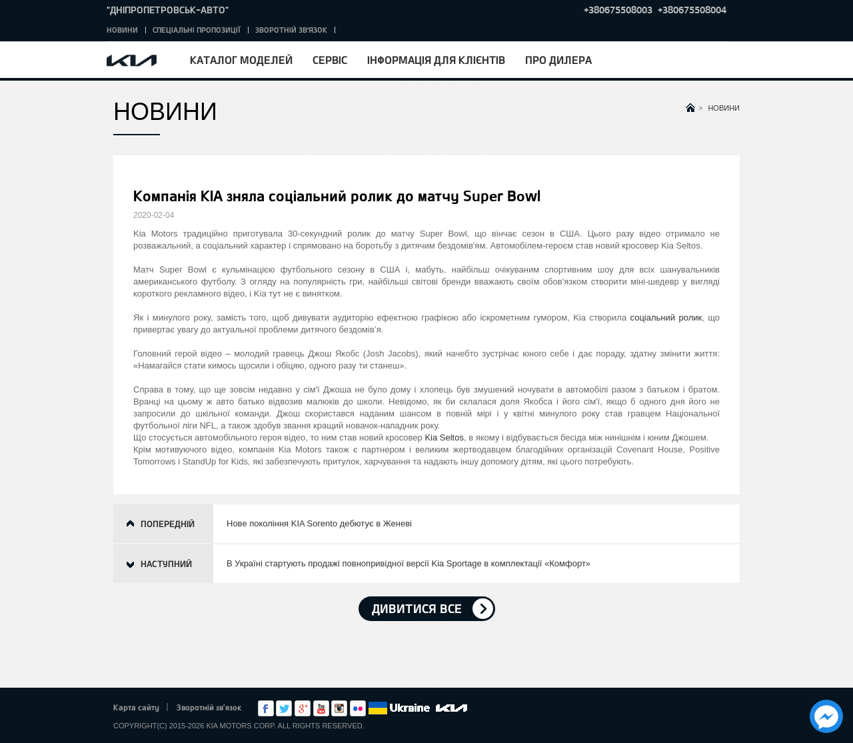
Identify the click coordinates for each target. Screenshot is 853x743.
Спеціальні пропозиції (197, 29)
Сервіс (330, 59)
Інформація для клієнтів (436, 59)
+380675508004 (692, 9)
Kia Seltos (444, 437)
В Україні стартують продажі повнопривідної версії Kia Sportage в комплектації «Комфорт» (408, 563)
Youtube (321, 708)
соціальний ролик (666, 318)
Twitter (284, 708)
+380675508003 (618, 9)
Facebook (266, 708)
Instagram (339, 708)
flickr (358, 708)
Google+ (303, 708)
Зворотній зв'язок (291, 29)
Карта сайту (136, 707)
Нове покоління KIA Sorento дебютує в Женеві (319, 523)
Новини (122, 29)
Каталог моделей (241, 59)
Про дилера (558, 59)
